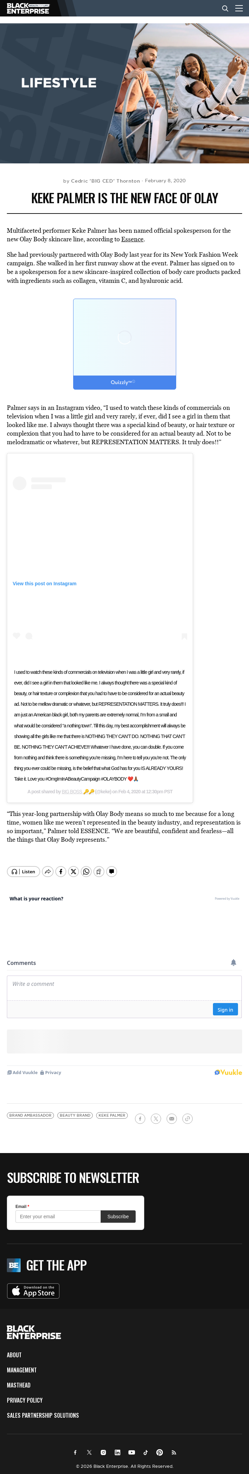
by (101, 181)
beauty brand (75, 1110)
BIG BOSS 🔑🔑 (78, 791)
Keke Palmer (112, 1110)
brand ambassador (30, 1110)
